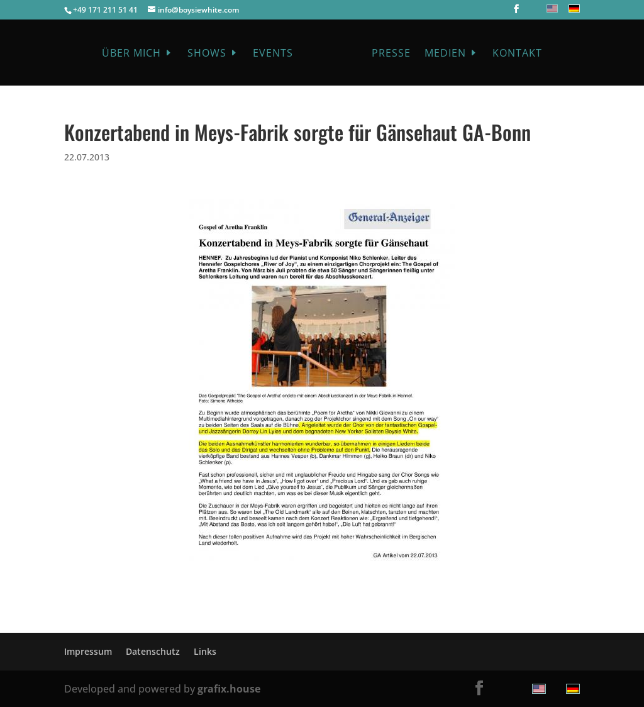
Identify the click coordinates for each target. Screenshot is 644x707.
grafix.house (228, 689)
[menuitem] (550, 8)
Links (205, 651)
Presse (391, 54)
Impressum (88, 651)
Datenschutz (153, 651)
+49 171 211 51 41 (105, 9)
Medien (445, 54)
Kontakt (517, 54)
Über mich (131, 54)
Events (273, 54)
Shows (206, 54)
